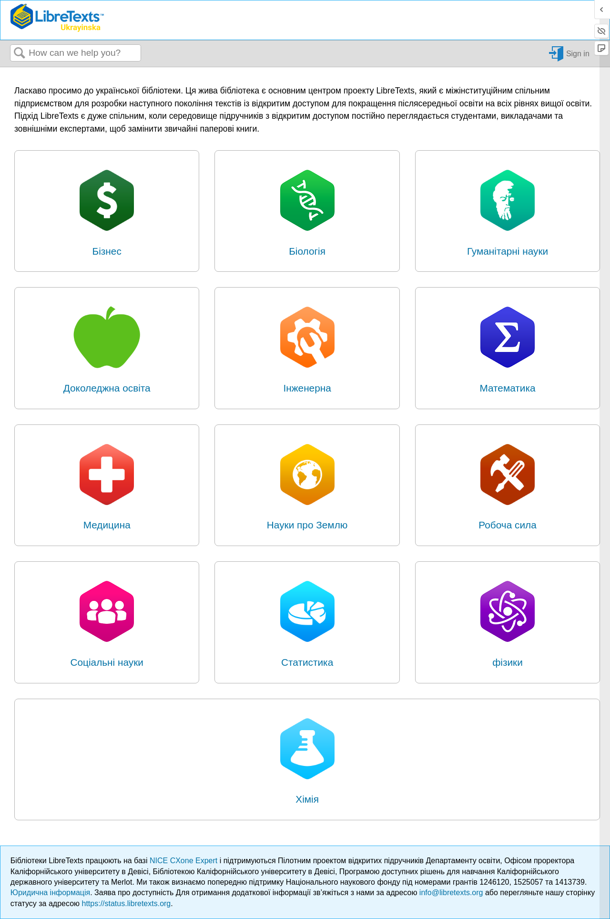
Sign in (578, 53)
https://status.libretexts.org (126, 903)
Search (19, 53)
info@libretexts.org (451, 892)
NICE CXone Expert (185, 861)
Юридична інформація (50, 892)
